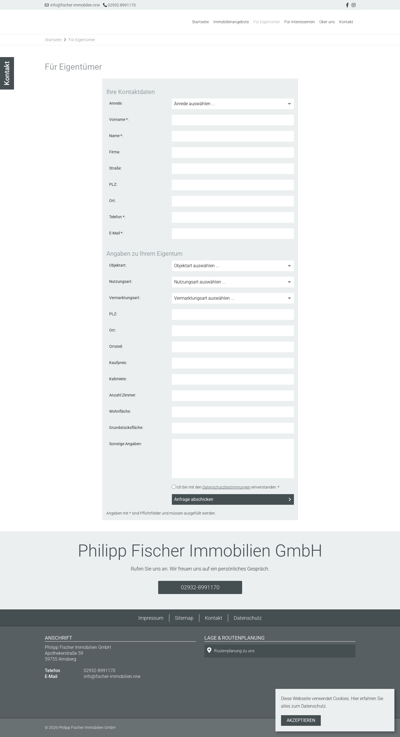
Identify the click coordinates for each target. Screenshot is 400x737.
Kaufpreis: (118, 363)
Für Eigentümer (266, 22)
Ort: (112, 201)
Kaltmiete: (118, 379)
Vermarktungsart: (124, 298)
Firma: (114, 152)
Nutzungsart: (120, 281)
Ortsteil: (116, 346)
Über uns (327, 22)
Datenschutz (248, 618)
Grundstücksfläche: (126, 427)
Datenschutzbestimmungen (226, 487)
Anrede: (115, 103)
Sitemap (184, 618)
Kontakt (346, 22)
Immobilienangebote (231, 22)
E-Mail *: (116, 233)
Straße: (115, 168)
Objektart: (117, 265)
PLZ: (113, 184)
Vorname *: (118, 119)
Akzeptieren (301, 720)
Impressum (150, 618)
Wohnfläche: (120, 411)
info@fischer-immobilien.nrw (72, 5)
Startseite (200, 22)
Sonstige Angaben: (125, 444)
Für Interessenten (299, 22)
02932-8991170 (119, 5)
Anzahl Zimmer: (122, 395)
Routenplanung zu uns (231, 650)
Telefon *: (117, 217)
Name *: (116, 136)
